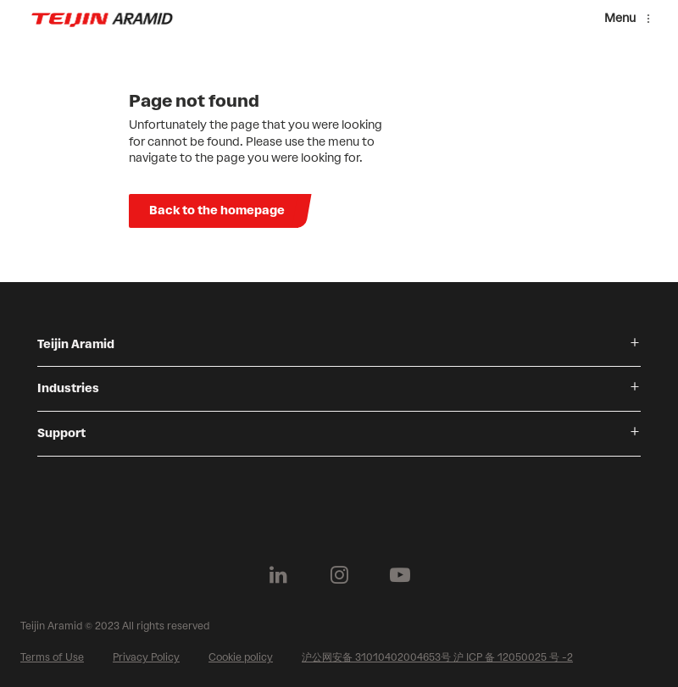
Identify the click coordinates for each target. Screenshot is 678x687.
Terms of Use (52, 657)
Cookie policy (240, 657)
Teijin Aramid (75, 344)
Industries (68, 388)
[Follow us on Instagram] (339, 575)
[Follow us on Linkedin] (278, 575)
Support (61, 433)
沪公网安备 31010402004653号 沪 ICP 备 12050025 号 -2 (437, 657)
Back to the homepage (217, 210)
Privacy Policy (146, 657)
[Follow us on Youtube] (400, 575)
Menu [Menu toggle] (620, 18)
